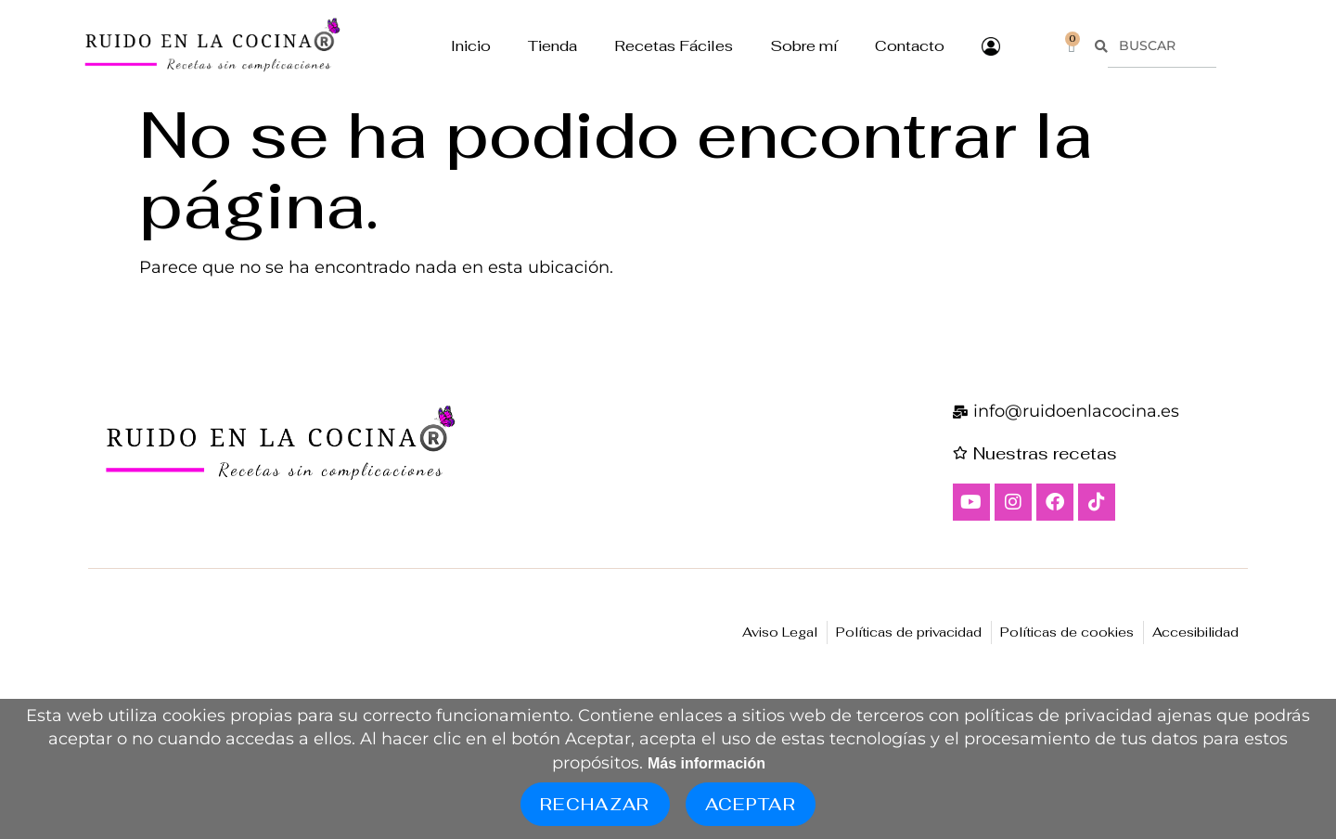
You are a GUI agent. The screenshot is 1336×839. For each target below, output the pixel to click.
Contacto (909, 46)
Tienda (552, 46)
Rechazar (595, 804)
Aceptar (750, 804)
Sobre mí (804, 46)
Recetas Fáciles (673, 46)
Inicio (471, 46)
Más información (706, 763)
